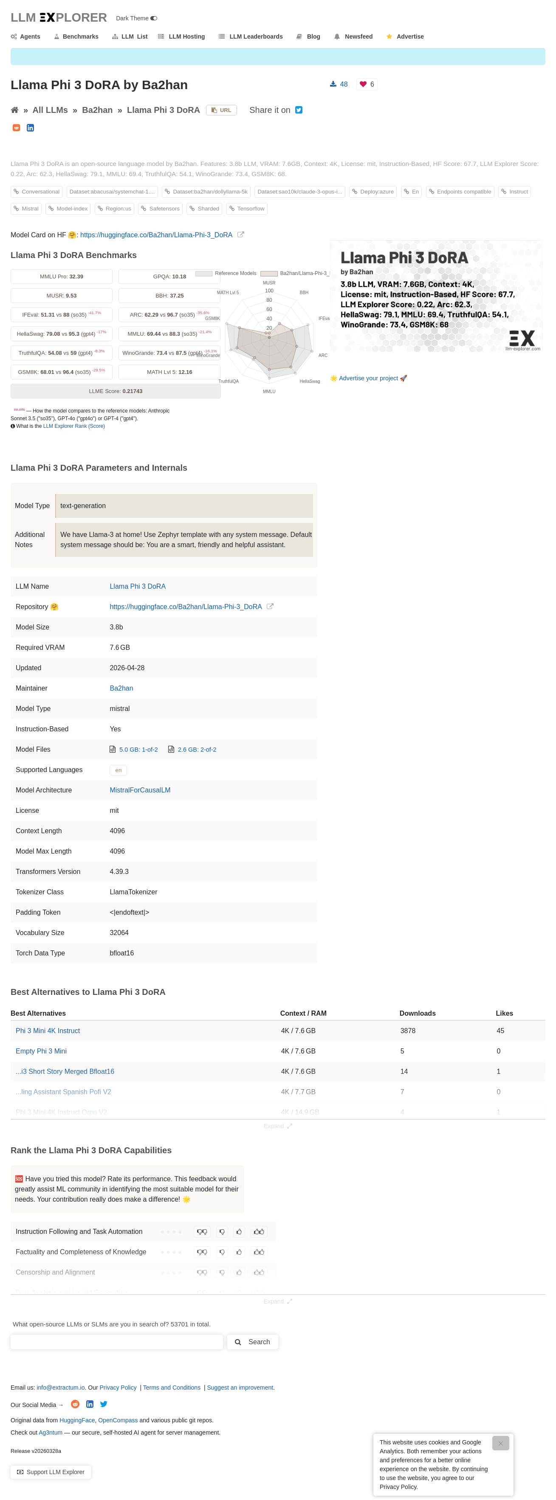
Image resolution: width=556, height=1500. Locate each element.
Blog (308, 36)
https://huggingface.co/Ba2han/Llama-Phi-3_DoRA (156, 235)
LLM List (129, 36)
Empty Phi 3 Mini (41, 1051)
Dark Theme (136, 18)
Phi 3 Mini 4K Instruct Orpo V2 (61, 1112)
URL (221, 110)
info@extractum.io (61, 1387)
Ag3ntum (50, 1432)
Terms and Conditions (171, 1387)
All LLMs (50, 110)
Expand (278, 1126)
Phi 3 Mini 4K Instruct (48, 1030)
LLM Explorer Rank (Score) (74, 426)
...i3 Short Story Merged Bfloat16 (65, 1071)
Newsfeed (353, 36)
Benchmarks (76, 36)
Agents (25, 36)
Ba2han (97, 110)
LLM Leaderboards (251, 36)
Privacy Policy (118, 1387)
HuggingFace (77, 1420)
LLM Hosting (181, 36)
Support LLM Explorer (51, 1472)
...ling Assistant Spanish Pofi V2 (63, 1092)
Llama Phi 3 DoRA (163, 110)
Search (252, 1342)
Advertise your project (368, 378)
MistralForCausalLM (140, 790)
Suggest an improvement (240, 1387)
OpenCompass (118, 1420)
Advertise (405, 36)
